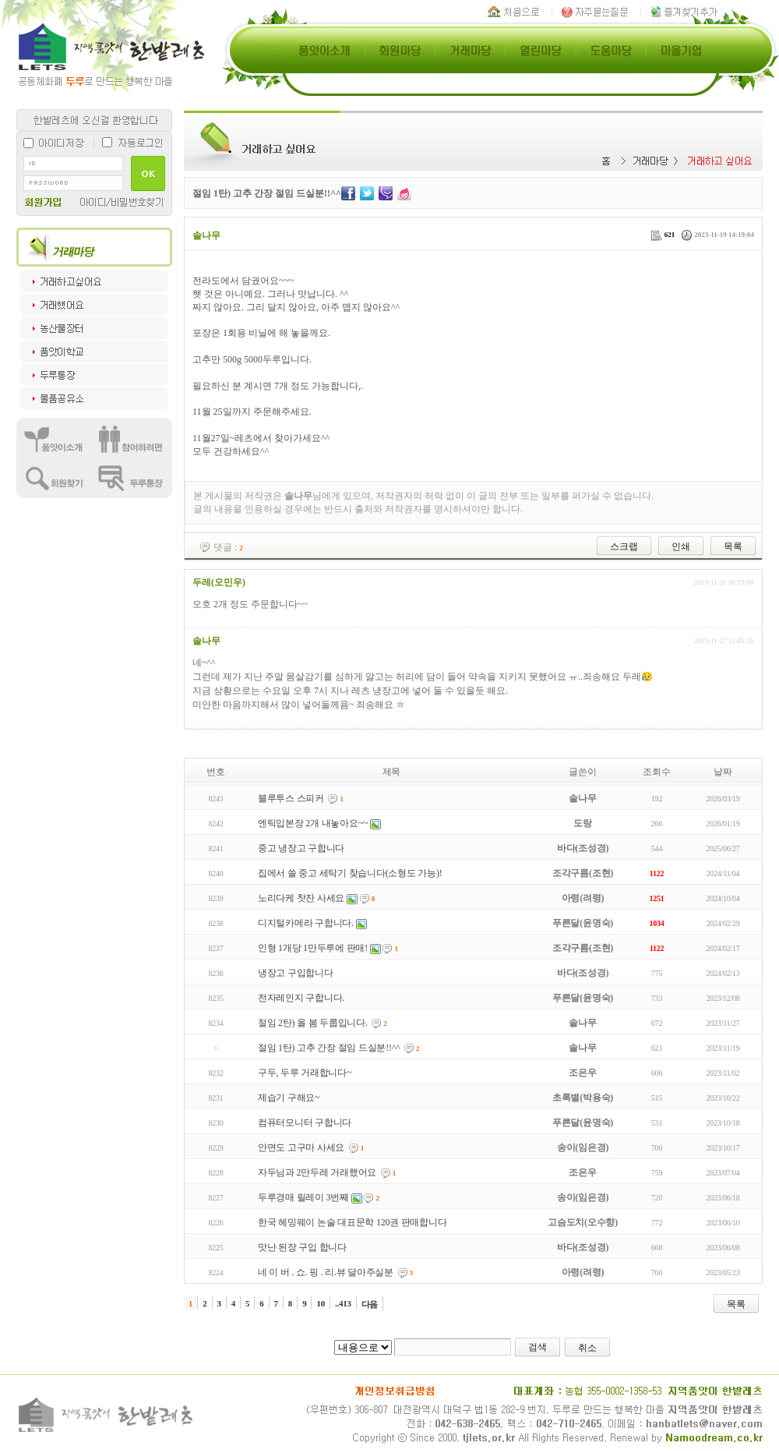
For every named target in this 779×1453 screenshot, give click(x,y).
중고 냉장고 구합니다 (301, 848)
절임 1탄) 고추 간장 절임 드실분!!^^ (329, 1047)
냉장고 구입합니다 (295, 972)
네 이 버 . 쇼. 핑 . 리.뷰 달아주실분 (325, 1272)
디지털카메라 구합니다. (306, 922)
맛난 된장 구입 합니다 (302, 1247)
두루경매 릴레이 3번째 (303, 1197)
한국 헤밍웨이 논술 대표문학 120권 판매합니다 (352, 1222)
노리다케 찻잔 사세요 (301, 898)
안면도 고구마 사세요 (301, 1147)
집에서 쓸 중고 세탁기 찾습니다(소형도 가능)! (350, 873)
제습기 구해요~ (289, 1097)
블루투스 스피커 (291, 798)
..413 (343, 1303)
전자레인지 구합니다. (301, 997)
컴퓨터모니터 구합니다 (304, 1122)
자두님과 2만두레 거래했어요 (317, 1172)
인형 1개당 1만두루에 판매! (313, 947)
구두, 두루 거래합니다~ (304, 1072)
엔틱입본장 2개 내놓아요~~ (313, 823)
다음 (370, 1304)
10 (320, 1303)
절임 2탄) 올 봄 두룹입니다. (313, 1022)
